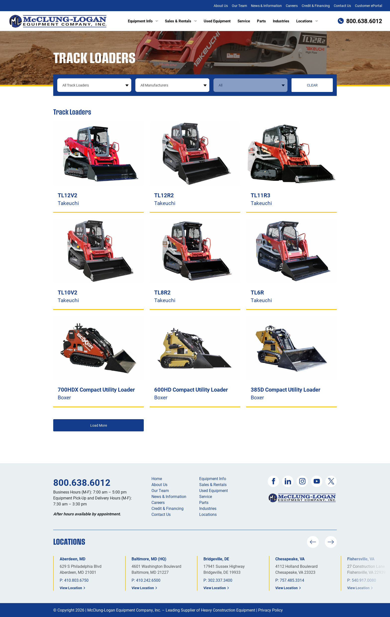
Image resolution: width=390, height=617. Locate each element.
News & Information (266, 5)
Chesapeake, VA (290, 558)
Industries (281, 20)
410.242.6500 (148, 580)
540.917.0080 (364, 580)
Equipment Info (143, 20)
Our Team (239, 5)
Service (244, 20)
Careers (292, 5)
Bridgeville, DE (216, 558)
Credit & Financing (316, 5)
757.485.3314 (292, 580)
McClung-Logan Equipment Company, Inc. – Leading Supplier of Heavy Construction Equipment (171, 610)
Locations (307, 20)
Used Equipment (217, 20)
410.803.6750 (76, 580)
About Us (221, 5)
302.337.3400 (220, 580)
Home (156, 478)
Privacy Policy (270, 610)
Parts (261, 20)
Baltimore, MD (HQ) (149, 558)
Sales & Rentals (181, 20)
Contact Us (342, 5)
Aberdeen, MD (72, 558)
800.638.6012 (81, 482)
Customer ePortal (368, 5)
